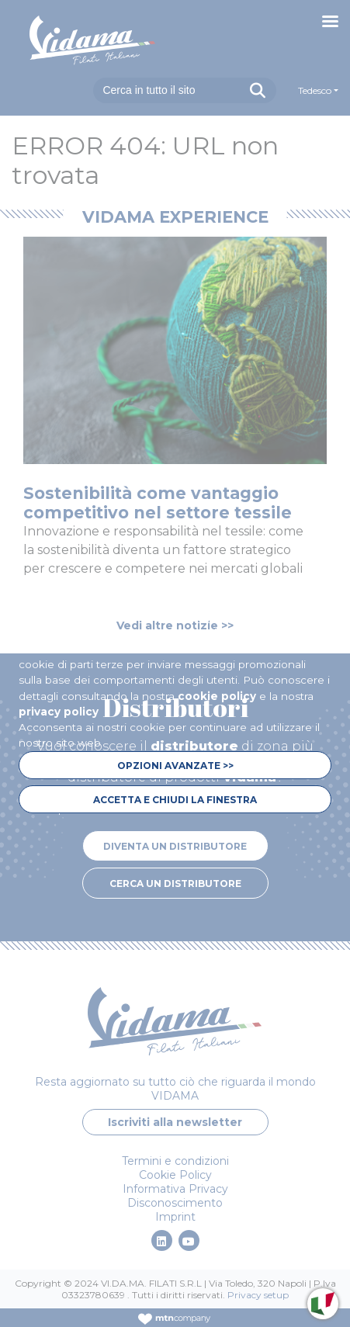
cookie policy (217, 696)
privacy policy (59, 711)
